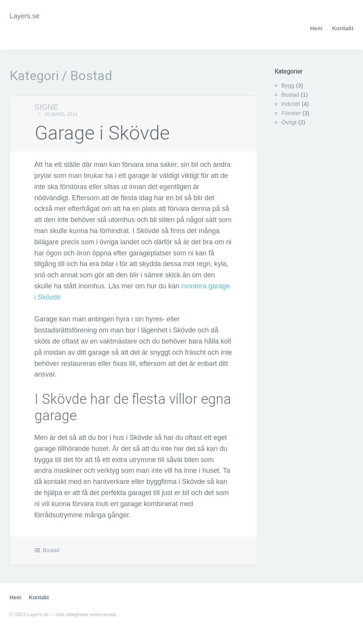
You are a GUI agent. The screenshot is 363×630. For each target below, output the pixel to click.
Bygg (287, 85)
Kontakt (342, 28)
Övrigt (289, 122)
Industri (290, 103)
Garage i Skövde (102, 133)
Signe (46, 107)
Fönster (291, 113)
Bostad (51, 550)
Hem (316, 28)
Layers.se (24, 16)
